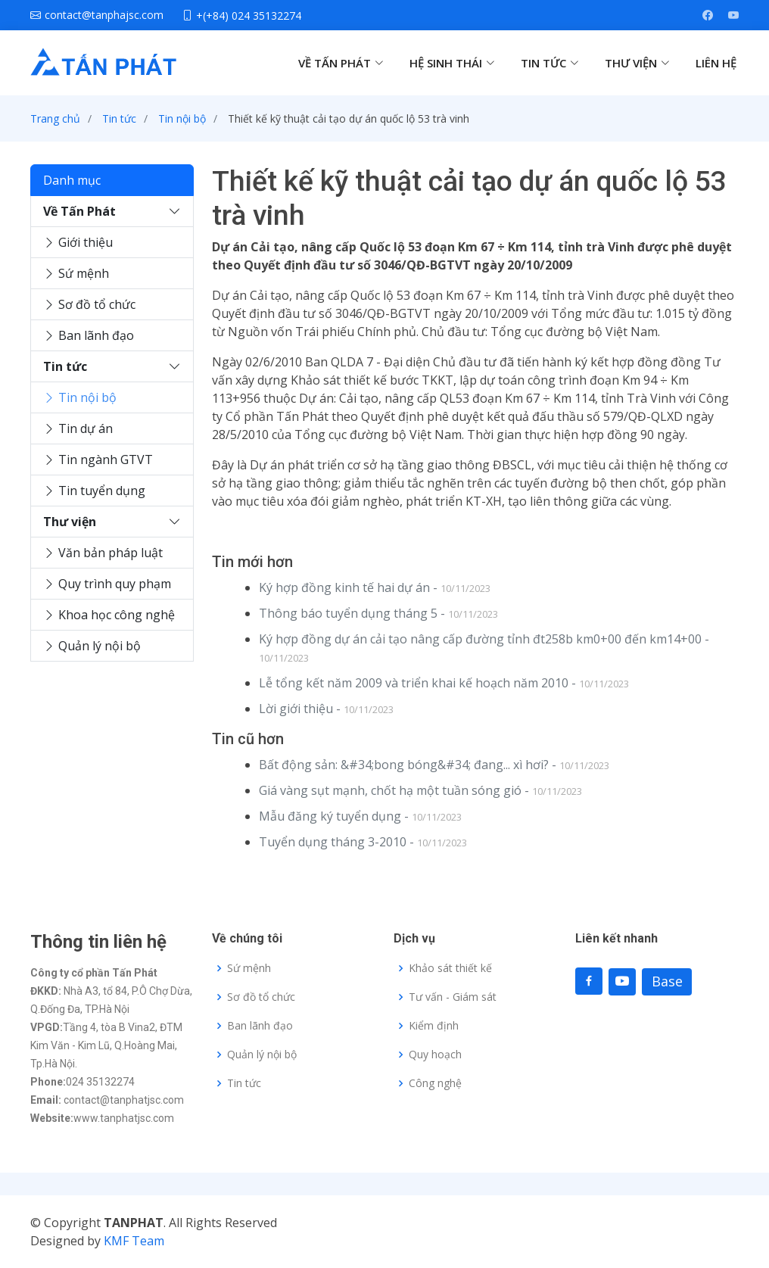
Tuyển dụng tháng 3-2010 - (363, 841)
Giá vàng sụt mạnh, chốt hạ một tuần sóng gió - (420, 790)
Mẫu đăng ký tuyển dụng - (360, 816)
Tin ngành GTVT (98, 459)
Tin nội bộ (182, 118)
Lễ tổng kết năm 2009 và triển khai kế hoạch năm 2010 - (444, 683)
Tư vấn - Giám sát (453, 997)
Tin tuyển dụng (94, 490)
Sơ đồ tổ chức (89, 304)
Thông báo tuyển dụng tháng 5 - (378, 613)
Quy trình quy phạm (107, 583)
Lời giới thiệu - (326, 708)
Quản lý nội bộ (92, 645)
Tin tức (119, 118)
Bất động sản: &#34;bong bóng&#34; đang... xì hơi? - (434, 764)
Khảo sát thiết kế (450, 968)
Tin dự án (78, 428)
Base (667, 981)
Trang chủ (55, 118)
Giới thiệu (78, 242)
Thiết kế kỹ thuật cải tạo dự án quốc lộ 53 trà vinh (348, 118)
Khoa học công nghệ (109, 614)
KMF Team (134, 1240)
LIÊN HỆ (716, 62)
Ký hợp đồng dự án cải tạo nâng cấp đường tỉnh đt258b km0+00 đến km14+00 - (484, 648)
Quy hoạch (435, 1054)
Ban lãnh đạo (88, 335)
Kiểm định (434, 1025)
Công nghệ (435, 1083)
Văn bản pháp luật (103, 552)
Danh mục (72, 180)
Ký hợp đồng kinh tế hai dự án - (374, 587)
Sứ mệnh (76, 273)
